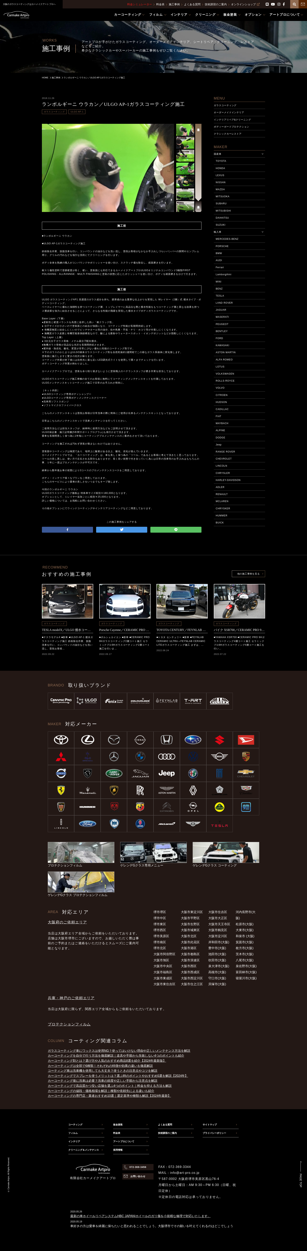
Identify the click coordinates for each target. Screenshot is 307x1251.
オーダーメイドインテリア (229, 112)
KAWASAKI (222, 345)
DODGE (220, 437)
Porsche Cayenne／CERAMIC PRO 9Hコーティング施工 (125, 630)
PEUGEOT (222, 324)
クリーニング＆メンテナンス (83, 1150)
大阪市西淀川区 (192, 978)
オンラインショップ (245, 4)
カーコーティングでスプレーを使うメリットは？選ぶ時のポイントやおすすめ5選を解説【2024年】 (118, 1075)
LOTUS (220, 366)
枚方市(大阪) (245, 948)
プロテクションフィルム (69, 1024)
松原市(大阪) (245, 924)
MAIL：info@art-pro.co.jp (179, 1172)
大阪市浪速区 (190, 960)
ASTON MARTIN (226, 352)
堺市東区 (160, 924)
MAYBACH (222, 423)
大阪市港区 (189, 948)
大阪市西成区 (190, 972)
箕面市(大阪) (245, 942)
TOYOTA (221, 161)
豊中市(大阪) (217, 948)
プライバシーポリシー (214, 1133)
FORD (219, 338)
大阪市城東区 (190, 930)
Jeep (219, 444)
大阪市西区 (189, 966)
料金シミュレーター (139, 4)
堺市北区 (160, 948)
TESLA (220, 295)
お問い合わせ (138, 1176)
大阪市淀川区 (217, 936)
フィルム (73, 1133)
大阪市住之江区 (192, 984)
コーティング (75, 1124)
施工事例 (174, 4)
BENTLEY (222, 331)
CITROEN (222, 395)
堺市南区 (160, 942)
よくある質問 (192, 4)
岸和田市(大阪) (218, 942)
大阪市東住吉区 (164, 984)
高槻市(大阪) (217, 972)
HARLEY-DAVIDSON (228, 480)
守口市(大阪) (217, 978)
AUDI (219, 260)
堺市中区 (160, 918)
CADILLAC (222, 409)
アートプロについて (123, 1141)
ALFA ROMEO (224, 359)
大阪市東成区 (163, 978)
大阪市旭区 (161, 960)
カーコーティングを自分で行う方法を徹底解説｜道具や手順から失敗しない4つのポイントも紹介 (116, 1055)
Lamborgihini (223, 274)
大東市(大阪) (245, 930)
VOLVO (220, 388)
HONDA (220, 168)
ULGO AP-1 (76, 111)
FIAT (218, 416)
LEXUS (220, 175)
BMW (219, 253)
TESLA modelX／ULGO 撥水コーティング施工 (67, 630)
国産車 (217, 154)
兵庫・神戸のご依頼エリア (71, 998)
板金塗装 (118, 1124)
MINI (218, 281)
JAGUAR (221, 310)
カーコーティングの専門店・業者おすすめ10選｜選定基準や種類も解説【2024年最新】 (109, 1095)
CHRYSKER (223, 508)
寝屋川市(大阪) (246, 978)
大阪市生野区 (190, 924)
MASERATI (222, 317)
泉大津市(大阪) (218, 966)
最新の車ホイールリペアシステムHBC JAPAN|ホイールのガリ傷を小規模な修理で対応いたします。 (140, 1216)
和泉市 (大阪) (245, 936)
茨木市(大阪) (245, 954)
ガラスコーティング (54, 111)
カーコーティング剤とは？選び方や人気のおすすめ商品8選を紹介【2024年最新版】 (107, 1060)
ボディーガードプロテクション (231, 126)
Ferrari (220, 267)
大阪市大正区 (217, 918)
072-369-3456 (137, 1167)
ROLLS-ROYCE (225, 380)
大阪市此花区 (190, 942)
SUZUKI (221, 225)
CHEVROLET (224, 458)
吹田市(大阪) (217, 960)
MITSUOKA (222, 196)
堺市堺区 (160, 912)
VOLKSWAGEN (225, 373)
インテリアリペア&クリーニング (232, 119)
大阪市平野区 (190, 918)
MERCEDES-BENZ (227, 239)
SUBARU (221, 203)
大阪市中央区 (163, 966)
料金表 (160, 4)
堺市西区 (160, 930)
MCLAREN (222, 501)
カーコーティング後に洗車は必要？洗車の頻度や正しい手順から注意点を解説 (102, 1080)
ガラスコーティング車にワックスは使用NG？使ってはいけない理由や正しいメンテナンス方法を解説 (119, 1050)
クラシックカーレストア (228, 133)
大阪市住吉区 (217, 912)
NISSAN (221, 182)
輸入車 (217, 232)
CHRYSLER (223, 473)
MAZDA (220, 189)
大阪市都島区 (190, 954)
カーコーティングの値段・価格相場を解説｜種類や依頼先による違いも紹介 (101, 1091)
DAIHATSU (222, 217)
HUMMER (222, 515)
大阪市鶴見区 (217, 930)
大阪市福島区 (163, 972)
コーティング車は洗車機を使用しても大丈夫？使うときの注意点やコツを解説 (102, 1070)
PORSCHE (222, 246)
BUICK (220, 522)
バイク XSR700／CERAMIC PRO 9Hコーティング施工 (239, 630)
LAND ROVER (224, 302)
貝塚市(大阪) (217, 984)
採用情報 (118, 1150)
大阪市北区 (189, 936)
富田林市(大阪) (246, 972)
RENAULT (222, 494)
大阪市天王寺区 (219, 924)
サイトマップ (210, 1124)
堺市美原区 (161, 936)
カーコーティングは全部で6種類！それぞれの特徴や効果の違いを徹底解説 (100, 1065)
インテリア (74, 1141)
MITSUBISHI (223, 210)
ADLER (220, 487)
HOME (45, 77)
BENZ (219, 288)
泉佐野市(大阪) (246, 966)
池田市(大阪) (217, 954)
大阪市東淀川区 (192, 912)
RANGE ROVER (225, 451)
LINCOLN (221, 465)
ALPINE (220, 430)
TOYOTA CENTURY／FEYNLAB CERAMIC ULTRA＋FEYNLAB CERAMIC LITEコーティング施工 (182, 630)
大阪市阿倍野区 (164, 954)
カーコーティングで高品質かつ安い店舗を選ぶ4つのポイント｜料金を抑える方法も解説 (110, 1085)
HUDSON (221, 402)
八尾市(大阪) (245, 960)
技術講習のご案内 (216, 4)
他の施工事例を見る (248, 573)
